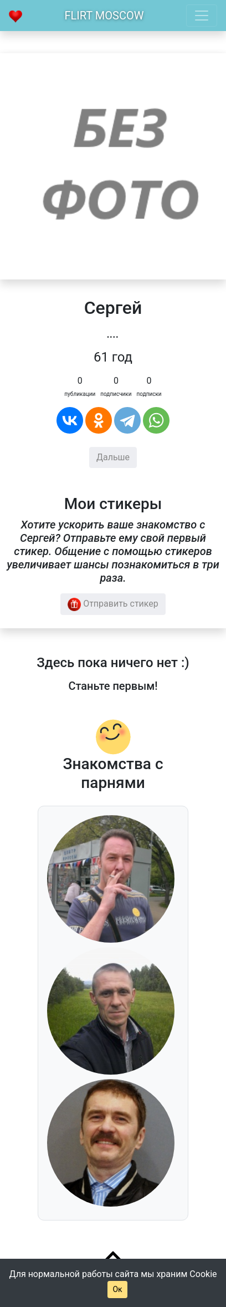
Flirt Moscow (104, 15)
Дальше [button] (113, 457)
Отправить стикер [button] (113, 604)
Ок (117, 1289)
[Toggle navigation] (201, 15)
